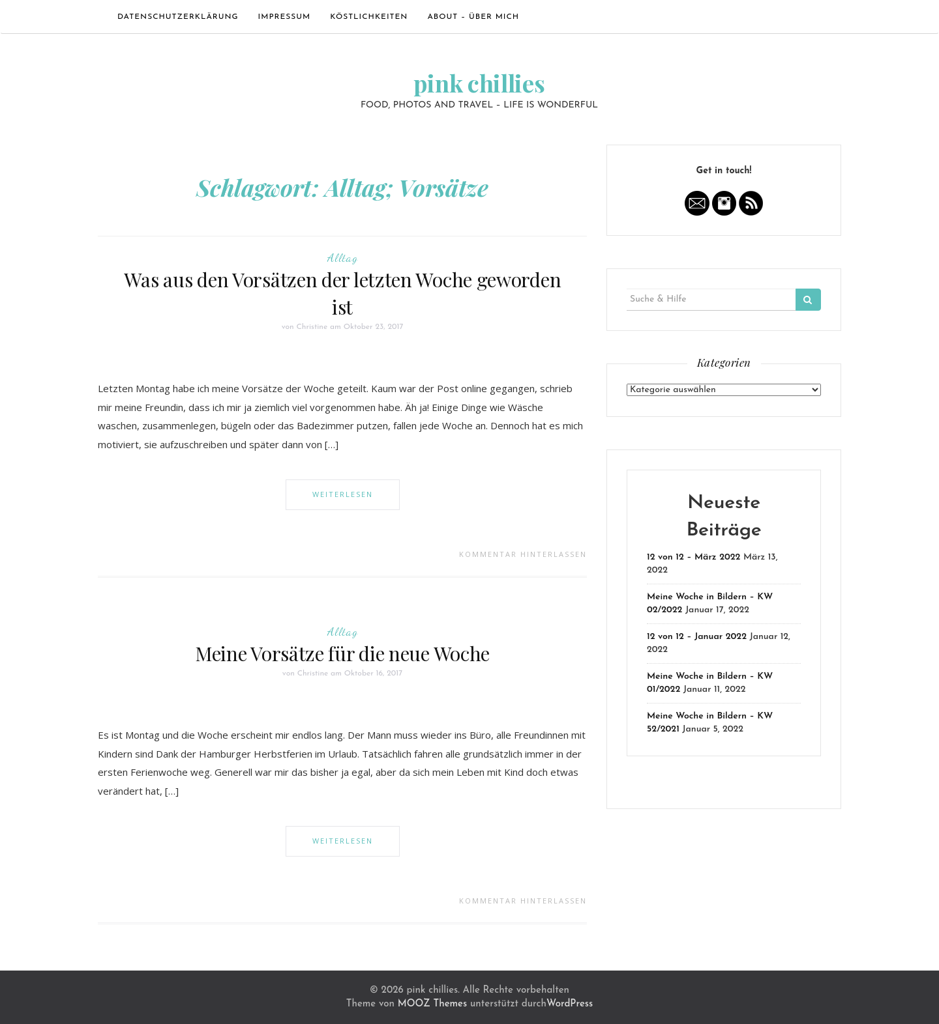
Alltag (342, 257)
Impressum (284, 17)
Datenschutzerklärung (178, 17)
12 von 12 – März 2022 (693, 557)
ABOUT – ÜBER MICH (473, 17)
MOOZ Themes (432, 1004)
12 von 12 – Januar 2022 (697, 637)
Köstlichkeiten (369, 17)
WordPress (569, 1004)
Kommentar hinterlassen (523, 554)
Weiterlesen (342, 494)
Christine (311, 327)
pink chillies (478, 82)
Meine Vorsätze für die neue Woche (342, 653)
